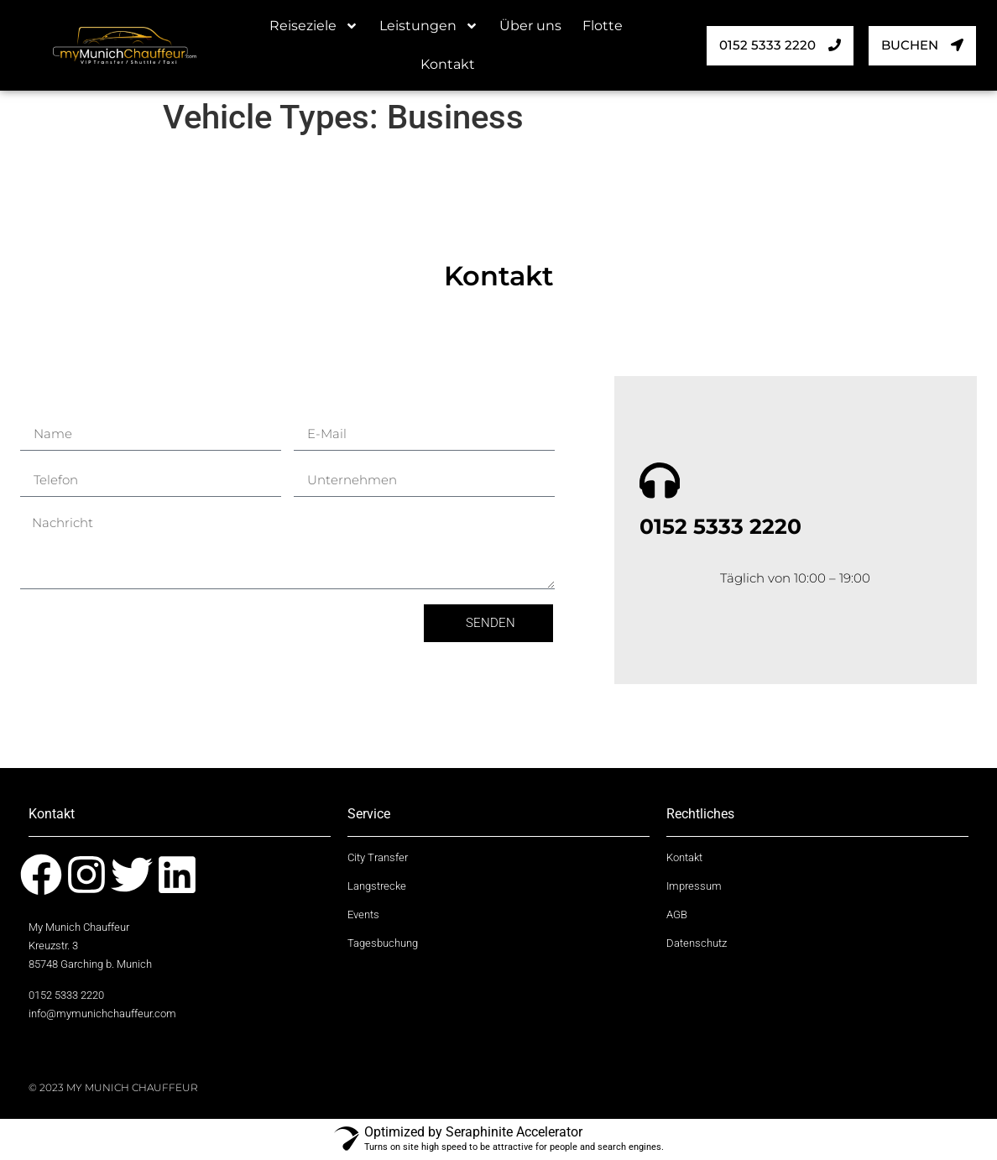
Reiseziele (313, 26)
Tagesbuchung (382, 945)
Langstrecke (376, 888)
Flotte (602, 26)
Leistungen (428, 26)
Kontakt (447, 64)
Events (363, 916)
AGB (676, 916)
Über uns (530, 26)
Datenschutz (696, 945)
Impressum (694, 888)
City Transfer (377, 859)
